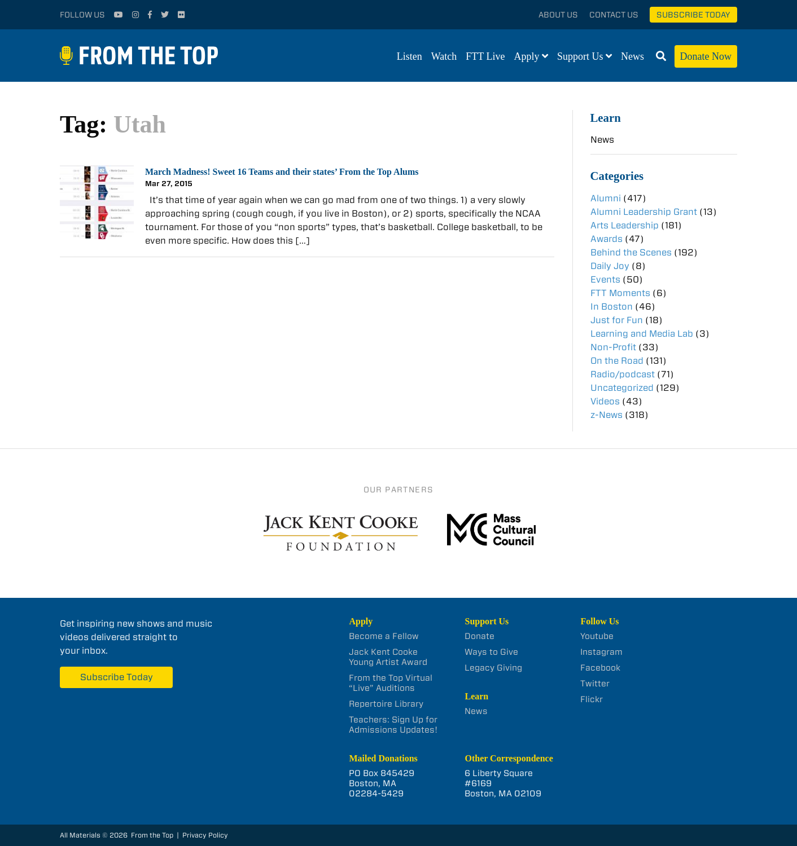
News (632, 56)
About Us (558, 14)
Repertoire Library (386, 704)
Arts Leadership (624, 225)
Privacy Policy (205, 835)
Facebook (600, 668)
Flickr (591, 699)
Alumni (605, 198)
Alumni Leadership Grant (643, 211)
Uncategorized (622, 387)
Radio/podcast (622, 374)
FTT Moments (620, 293)
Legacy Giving (493, 668)
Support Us (580, 56)
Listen (409, 56)
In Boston (611, 306)
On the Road (616, 360)
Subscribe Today (693, 14)
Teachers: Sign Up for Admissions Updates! (393, 725)
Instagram (601, 652)
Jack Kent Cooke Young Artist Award (388, 657)
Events (605, 279)
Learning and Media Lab (641, 333)
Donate (479, 636)
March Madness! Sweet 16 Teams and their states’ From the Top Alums (282, 172)
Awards (606, 238)
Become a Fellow (384, 636)
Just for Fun (616, 320)
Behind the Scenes (631, 252)
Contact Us (613, 14)
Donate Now (706, 56)
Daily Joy (609, 266)
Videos (605, 401)
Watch (444, 56)
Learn (605, 117)
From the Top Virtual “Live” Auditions (390, 683)
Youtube (597, 636)
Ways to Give (491, 652)
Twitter (595, 683)
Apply (527, 56)
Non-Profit (613, 347)
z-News (606, 414)
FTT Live (485, 56)
